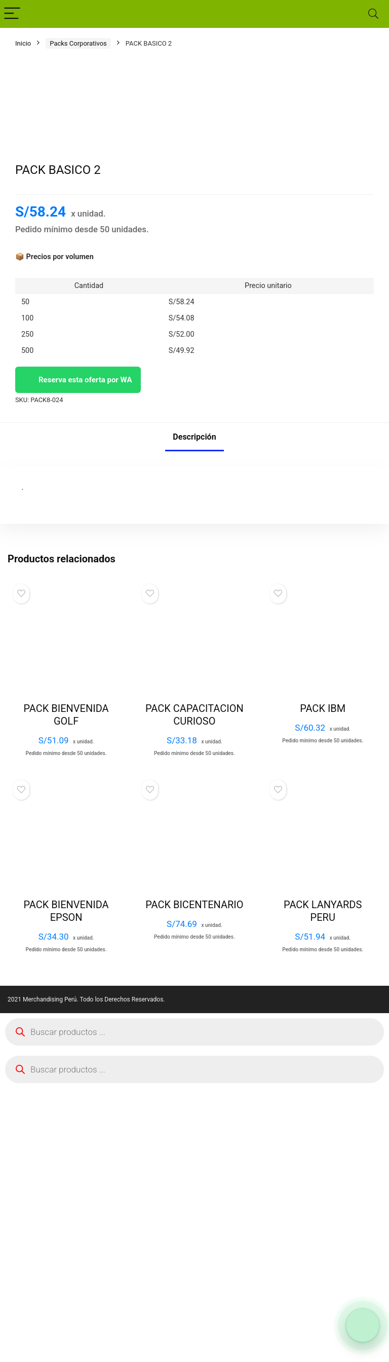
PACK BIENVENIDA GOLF (66, 988)
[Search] (373, 14)
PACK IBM (322, 982)
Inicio (23, 43)
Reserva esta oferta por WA (78, 654)
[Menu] (12, 14)
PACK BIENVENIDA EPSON (66, 1184)
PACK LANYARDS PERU (323, 1184)
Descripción (194, 710)
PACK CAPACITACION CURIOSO (194, 988)
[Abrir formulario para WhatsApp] (362, 1325)
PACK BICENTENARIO (194, 1178)
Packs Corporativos (78, 43)
